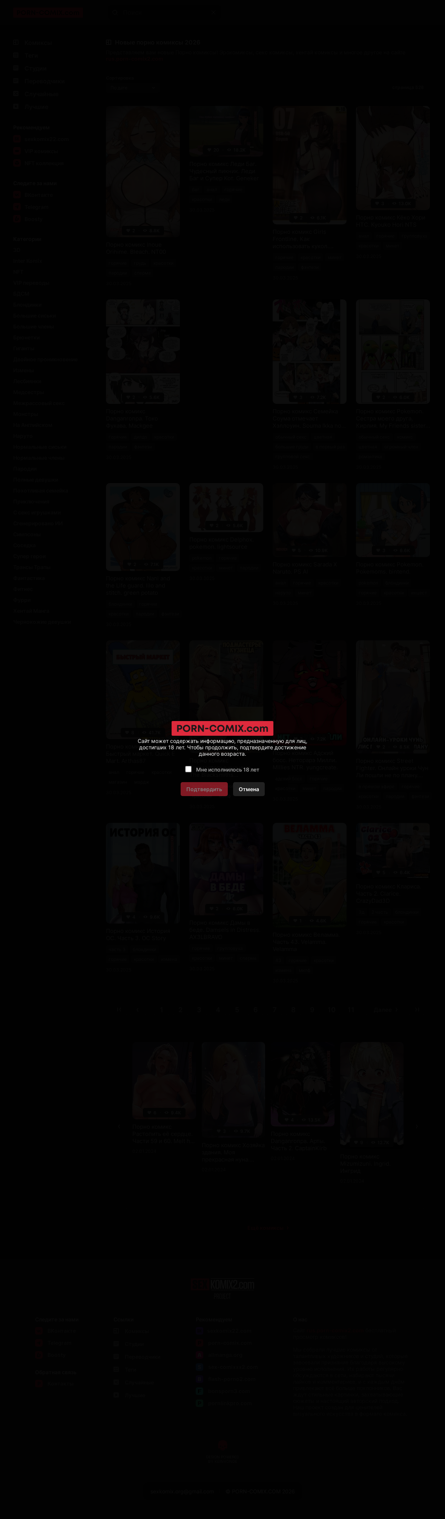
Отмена (249, 789)
